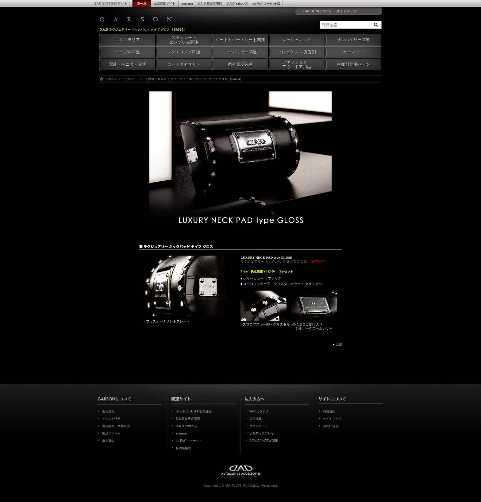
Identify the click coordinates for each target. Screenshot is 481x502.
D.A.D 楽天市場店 (188, 418)
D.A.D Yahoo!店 (186, 426)
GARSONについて (317, 11)
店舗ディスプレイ (261, 433)
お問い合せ (330, 426)
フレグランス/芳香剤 (297, 52)
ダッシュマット (296, 40)
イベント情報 (111, 418)
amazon (181, 433)
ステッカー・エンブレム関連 (183, 40)
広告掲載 (255, 418)
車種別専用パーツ (353, 64)
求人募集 (108, 440)
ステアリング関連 (184, 52)
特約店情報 (183, 448)
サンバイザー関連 (353, 40)
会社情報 (108, 411)
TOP (339, 344)
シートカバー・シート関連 (240, 40)
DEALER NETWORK (263, 440)
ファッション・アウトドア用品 (296, 64)
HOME (110, 79)
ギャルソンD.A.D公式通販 (194, 411)
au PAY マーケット (189, 440)
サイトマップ (346, 11)
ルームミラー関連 (240, 52)
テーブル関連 (127, 52)
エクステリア (127, 40)
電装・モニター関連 (127, 64)
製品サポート (111, 433)
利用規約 (329, 411)
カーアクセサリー (184, 64)
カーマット (353, 52)
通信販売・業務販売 (116, 426)
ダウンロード (258, 426)
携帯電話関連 (240, 64)
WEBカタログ (259, 411)
